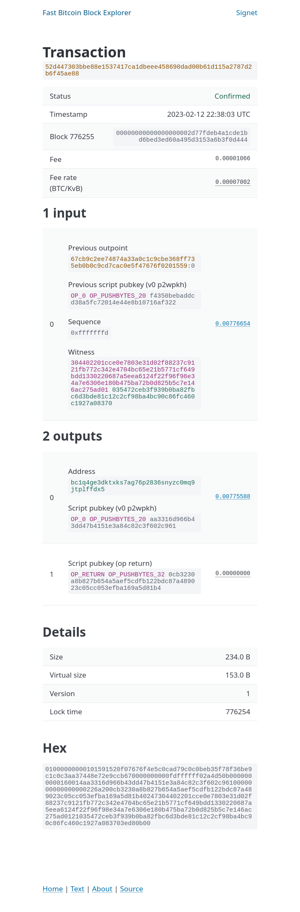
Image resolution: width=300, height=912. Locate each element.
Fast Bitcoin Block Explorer (87, 12)
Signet (246, 12)
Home (53, 888)
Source (131, 888)
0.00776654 (232, 324)
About (102, 888)
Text (78, 888)
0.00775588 (232, 497)
